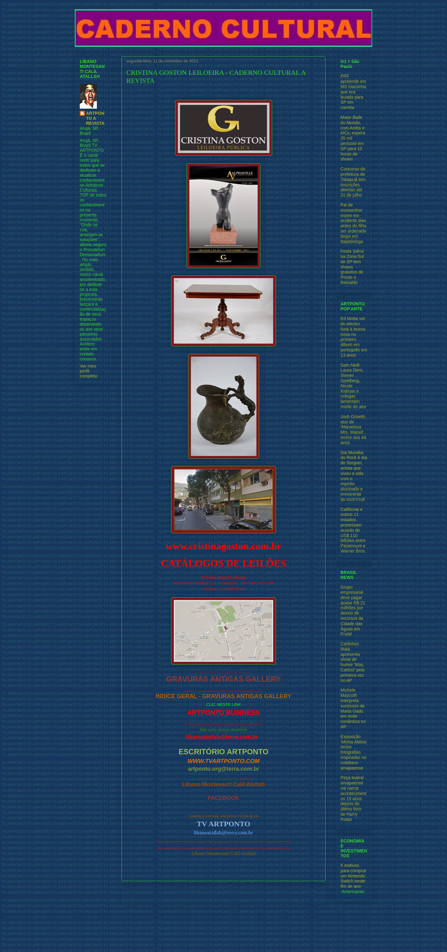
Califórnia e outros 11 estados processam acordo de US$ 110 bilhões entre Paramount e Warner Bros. (353, 530)
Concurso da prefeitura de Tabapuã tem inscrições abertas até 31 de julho (353, 181)
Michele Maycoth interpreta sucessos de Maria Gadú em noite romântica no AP (353, 708)
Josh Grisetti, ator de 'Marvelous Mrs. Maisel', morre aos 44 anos (353, 429)
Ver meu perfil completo (88, 370)
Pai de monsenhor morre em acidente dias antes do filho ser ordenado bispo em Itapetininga (353, 223)
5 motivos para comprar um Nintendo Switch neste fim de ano (353, 876)
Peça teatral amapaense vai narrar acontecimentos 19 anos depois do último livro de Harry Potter (353, 798)
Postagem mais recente (151, 895)
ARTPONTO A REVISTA (95, 118)
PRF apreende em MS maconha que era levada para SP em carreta (353, 92)
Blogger (258, 939)
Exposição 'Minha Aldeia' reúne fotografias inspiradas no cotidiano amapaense (354, 752)
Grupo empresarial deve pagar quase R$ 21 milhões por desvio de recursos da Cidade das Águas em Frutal (353, 610)
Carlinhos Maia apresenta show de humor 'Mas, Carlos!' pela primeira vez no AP (352, 662)
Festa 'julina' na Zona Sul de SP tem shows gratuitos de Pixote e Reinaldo (352, 267)
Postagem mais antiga (297, 895)
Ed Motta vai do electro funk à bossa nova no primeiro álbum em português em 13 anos (354, 337)
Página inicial (225, 895)
